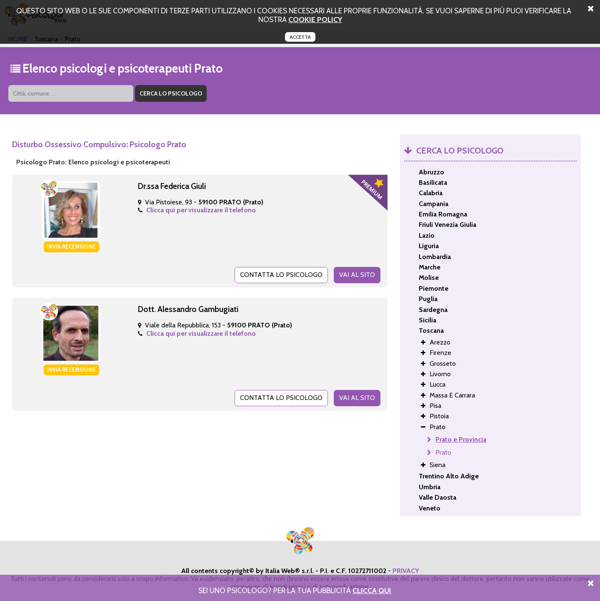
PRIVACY (405, 571)
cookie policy (315, 19)
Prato (443, 452)
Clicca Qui (371, 590)
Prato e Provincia (460, 439)
